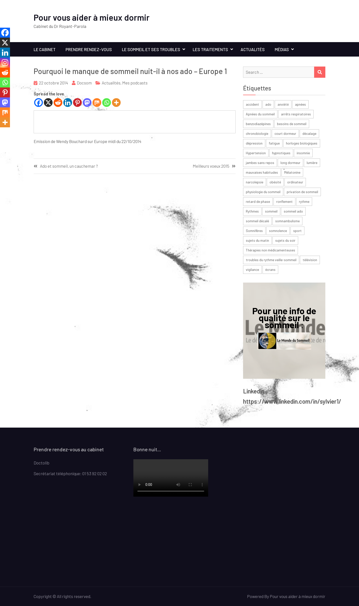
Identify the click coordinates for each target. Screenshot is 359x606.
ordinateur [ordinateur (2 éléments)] (295, 182)
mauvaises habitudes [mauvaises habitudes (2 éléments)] (262, 172)
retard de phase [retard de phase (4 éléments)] (258, 201)
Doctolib (41, 462)
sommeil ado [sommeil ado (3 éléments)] (293, 211)
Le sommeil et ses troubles (151, 49)
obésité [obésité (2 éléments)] (275, 182)
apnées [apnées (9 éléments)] (300, 104)
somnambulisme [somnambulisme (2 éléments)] (287, 221)
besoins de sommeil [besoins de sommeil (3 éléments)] (291, 124)
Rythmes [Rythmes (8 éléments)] (252, 211)
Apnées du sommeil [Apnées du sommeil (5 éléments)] (260, 114)
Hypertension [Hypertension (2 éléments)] (256, 153)
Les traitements (210, 49)
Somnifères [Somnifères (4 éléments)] (254, 230)
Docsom (84, 82)
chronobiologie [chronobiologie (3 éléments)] (257, 133)
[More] (116, 102)
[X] (48, 102)
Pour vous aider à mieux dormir (92, 17)
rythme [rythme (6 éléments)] (304, 201)
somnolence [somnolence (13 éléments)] (278, 230)
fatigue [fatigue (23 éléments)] (274, 143)
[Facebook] (38, 102)
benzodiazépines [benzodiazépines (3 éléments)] (258, 124)
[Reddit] (58, 102)
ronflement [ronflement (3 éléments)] (284, 201)
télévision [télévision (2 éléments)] (310, 260)
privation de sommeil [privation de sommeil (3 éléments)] (302, 192)
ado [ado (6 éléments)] (268, 104)
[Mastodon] (87, 102)
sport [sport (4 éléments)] (297, 230)
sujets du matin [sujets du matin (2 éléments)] (257, 240)
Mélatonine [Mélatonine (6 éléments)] (292, 172)
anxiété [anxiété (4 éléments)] (283, 104)
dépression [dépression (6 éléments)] (254, 143)
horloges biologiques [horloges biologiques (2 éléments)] (301, 143)
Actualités (253, 49)
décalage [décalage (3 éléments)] (309, 133)
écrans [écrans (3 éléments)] (270, 269)
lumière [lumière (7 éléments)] (312, 162)
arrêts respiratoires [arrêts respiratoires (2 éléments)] (296, 114)
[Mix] (96, 102)
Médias (282, 49)
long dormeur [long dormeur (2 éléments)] (290, 162)
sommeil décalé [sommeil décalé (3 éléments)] (257, 221)
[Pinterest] (77, 102)
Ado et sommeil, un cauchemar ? (69, 166)
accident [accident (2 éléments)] (252, 104)
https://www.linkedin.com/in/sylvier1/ (292, 401)
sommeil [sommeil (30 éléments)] (271, 211)
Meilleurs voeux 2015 (211, 166)
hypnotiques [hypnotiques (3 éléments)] (281, 153)
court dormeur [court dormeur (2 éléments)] (285, 133)
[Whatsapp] (106, 102)
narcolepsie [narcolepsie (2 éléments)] (254, 182)
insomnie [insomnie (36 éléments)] (303, 153)
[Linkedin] (67, 102)
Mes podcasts (135, 82)
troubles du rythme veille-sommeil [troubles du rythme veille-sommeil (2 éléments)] (271, 260)
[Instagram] (5, 63)
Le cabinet (45, 49)
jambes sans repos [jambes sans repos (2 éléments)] (260, 162)
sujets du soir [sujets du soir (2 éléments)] (285, 240)
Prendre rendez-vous (89, 49)
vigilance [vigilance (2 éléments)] (252, 269)
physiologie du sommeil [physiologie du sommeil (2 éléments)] (263, 192)
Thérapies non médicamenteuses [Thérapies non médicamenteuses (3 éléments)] (270, 250)
